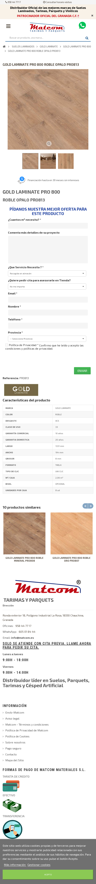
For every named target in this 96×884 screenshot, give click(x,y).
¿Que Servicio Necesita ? (25, 267)
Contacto (11, 754)
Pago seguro (13, 748)
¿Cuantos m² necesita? (24, 219)
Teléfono (15, 319)
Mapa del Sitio (14, 760)
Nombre (14, 306)
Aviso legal (12, 718)
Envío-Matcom (14, 712)
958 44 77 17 (12, 2)
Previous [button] (85, 506)
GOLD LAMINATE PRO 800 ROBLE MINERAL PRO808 (24, 559)
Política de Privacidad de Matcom (26, 730)
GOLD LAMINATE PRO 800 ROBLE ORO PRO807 (71, 559)
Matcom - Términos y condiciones (27, 724)
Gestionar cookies (39, 864)
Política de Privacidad (24, 345)
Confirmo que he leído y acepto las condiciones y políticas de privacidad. (44, 347)
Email (12, 293)
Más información (15, 864)
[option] (24, 539)
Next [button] (90, 506)
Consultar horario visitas (57, 2)
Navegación (8, 26)
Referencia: (11, 378)
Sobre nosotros (15, 742)
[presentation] (32, 359)
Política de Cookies (17, 736)
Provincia (15, 332)
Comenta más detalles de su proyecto (34, 232)
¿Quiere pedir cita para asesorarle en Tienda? (39, 280)
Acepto (48, 874)
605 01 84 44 (27, 631)
